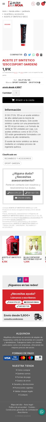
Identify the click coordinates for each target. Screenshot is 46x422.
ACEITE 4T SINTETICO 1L (11, 258)
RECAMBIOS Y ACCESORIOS (30, 217)
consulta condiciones (13, 319)
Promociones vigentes (23, 388)
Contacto (24, 395)
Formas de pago (24, 377)
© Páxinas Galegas (23, 416)
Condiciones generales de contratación (22, 410)
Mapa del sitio (16, 405)
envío (15, 72)
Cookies (31, 407)
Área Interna (22, 412)
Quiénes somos (23, 373)
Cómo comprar (23, 370)
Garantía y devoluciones (24, 384)
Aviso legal (28, 405)
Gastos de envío (24, 380)
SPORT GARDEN (16, 219)
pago (21, 72)
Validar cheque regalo (24, 391)
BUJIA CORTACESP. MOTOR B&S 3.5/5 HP (33, 258)
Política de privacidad (17, 407)
